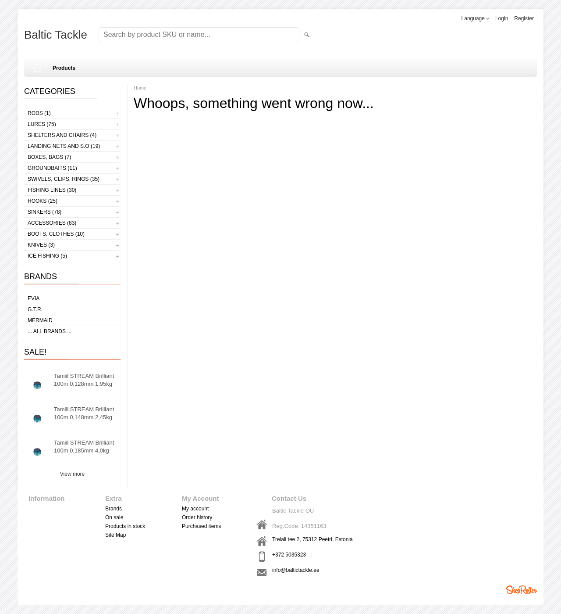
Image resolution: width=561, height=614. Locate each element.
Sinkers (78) (44, 212)
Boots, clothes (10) (56, 234)
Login (501, 18)
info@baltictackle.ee (296, 570)
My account (195, 509)
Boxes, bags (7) (49, 157)
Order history (197, 517)
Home (140, 87)
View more (72, 474)
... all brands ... (49, 331)
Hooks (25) (42, 201)
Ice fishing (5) (47, 256)
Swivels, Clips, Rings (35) (63, 179)
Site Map (115, 535)
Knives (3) (41, 245)
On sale (114, 517)
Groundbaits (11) (52, 168)
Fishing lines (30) (52, 190)
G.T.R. (35, 309)
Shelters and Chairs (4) (62, 135)
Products (64, 68)
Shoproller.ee (521, 589)
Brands (113, 509)
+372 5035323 (289, 555)
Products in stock (125, 526)
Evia (33, 298)
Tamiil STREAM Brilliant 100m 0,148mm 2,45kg (84, 413)
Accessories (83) (52, 223)
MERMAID (40, 320)
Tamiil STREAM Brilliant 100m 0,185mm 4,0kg (84, 446)
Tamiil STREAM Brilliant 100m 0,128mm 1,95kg (84, 380)
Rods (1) (39, 113)
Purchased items (201, 526)
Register (524, 18)
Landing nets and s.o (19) (64, 146)
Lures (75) (42, 124)
